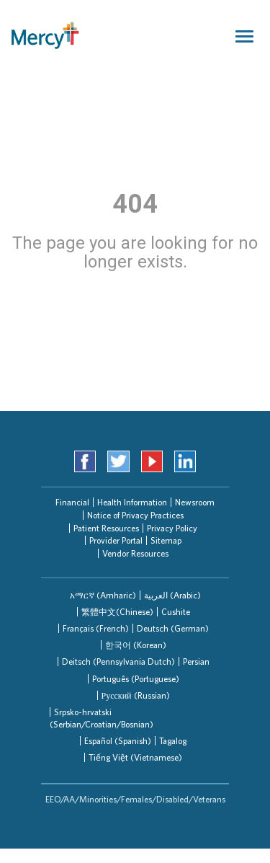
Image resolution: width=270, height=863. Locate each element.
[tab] (103, 595)
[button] (103, 595)
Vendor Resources (135, 553)
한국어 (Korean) (135, 645)
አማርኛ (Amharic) (103, 595)
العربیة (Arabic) (172, 595)
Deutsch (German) (173, 628)
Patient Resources (106, 528)
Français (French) (96, 628)
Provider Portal (116, 540)
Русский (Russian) (136, 695)
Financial (72, 502)
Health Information (132, 502)
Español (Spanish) (117, 740)
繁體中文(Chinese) (117, 611)
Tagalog (172, 740)
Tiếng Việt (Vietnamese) (135, 757)
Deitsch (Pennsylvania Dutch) (118, 661)
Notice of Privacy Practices (135, 515)
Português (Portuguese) (135, 678)
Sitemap (165, 540)
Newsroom (195, 502)
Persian (196, 661)
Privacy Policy (172, 528)
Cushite (175, 611)
